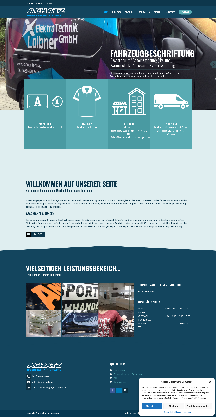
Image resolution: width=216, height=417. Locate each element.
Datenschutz (120, 382)
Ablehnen (173, 406)
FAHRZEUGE (170, 12)
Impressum (187, 412)
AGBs (116, 378)
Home (105, 12)
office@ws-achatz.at (42, 382)
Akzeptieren (152, 406)
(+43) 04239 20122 (40, 376)
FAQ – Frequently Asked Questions (39, 3)
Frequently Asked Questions (128, 374)
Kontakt (185, 12)
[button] (210, 381)
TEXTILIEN (129, 12)
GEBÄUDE (157, 12)
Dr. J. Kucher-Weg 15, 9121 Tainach (49, 387)
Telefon (177, 3)
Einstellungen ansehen (198, 406)
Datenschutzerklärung (172, 412)
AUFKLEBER (116, 12)
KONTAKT (34, 234)
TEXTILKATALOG (143, 12)
